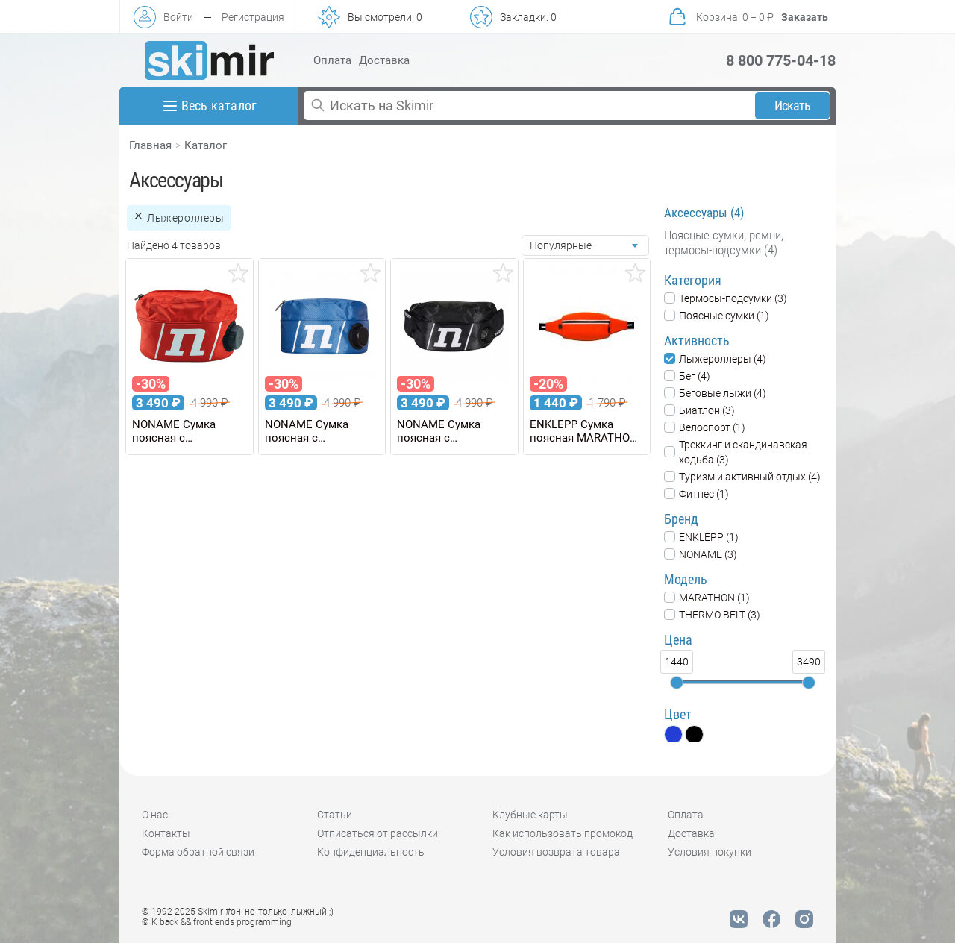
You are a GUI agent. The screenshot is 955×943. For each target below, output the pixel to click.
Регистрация (253, 17)
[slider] (676, 682)
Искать (792, 105)
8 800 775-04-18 (781, 60)
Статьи (334, 815)
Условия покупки (709, 852)
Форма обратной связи (198, 852)
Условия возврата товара (556, 852)
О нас (155, 815)
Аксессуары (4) (704, 212)
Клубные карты (530, 815)
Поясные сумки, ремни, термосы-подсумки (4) (723, 242)
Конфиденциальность (371, 852)
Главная (150, 145)
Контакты (166, 833)
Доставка (384, 60)
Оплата (332, 60)
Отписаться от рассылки (377, 833)
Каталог (205, 145)
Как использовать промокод (562, 833)
